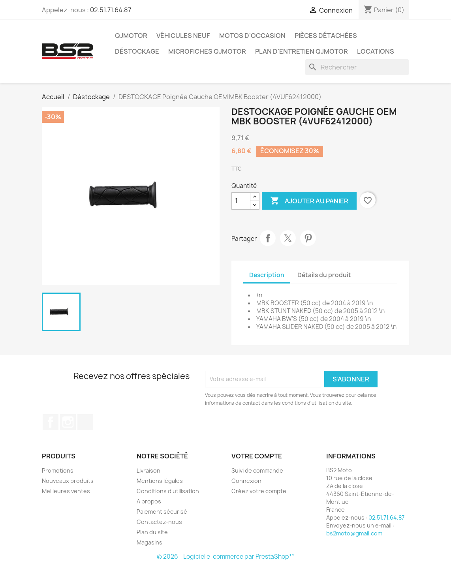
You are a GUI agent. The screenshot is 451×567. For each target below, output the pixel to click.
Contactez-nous (159, 522)
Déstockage (137, 51)
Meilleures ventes (66, 491)
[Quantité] (240, 201)
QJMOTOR (131, 35)
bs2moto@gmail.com (354, 533)
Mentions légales (160, 480)
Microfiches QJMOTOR (207, 51)
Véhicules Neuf (183, 35)
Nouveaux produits (68, 480)
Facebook (50, 422)
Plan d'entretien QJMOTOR (301, 51)
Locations (375, 51)
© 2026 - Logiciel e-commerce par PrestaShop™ (226, 556)
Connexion (246, 480)
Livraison (148, 470)
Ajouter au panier (309, 201)
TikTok (85, 422)
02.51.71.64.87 (110, 10)
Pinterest (308, 238)
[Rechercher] (357, 67)
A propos (149, 501)
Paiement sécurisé (162, 511)
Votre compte (256, 456)
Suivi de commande (257, 470)
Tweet (288, 238)
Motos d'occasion (252, 35)
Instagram (68, 422)
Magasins (149, 542)
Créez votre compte (258, 491)
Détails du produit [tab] (324, 275)
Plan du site (152, 532)
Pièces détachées (326, 35)
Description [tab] (266, 275)
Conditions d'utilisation (168, 491)
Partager (268, 238)
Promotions (57, 470)
